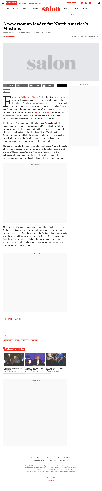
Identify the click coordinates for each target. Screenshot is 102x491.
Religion (34, 341)
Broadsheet (8, 341)
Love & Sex (25, 341)
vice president (18, 116)
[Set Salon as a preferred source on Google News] (62, 85)
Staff (47, 457)
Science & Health (71, 8)
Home (30, 457)
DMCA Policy (51, 480)
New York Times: (31, 97)
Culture (25, 8)
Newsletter (71, 3)
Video (94, 8)
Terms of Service (39, 460)
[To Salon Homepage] (51, 8)
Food (35, 8)
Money (85, 8)
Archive (53, 460)
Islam (17, 341)
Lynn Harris (10, 36)
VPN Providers (51, 477)
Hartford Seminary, (53, 113)
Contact (57, 457)
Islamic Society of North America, (42, 103)
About (39, 457)
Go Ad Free (64, 460)
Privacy (67, 457)
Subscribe (11, 3)
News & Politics (11, 8)
